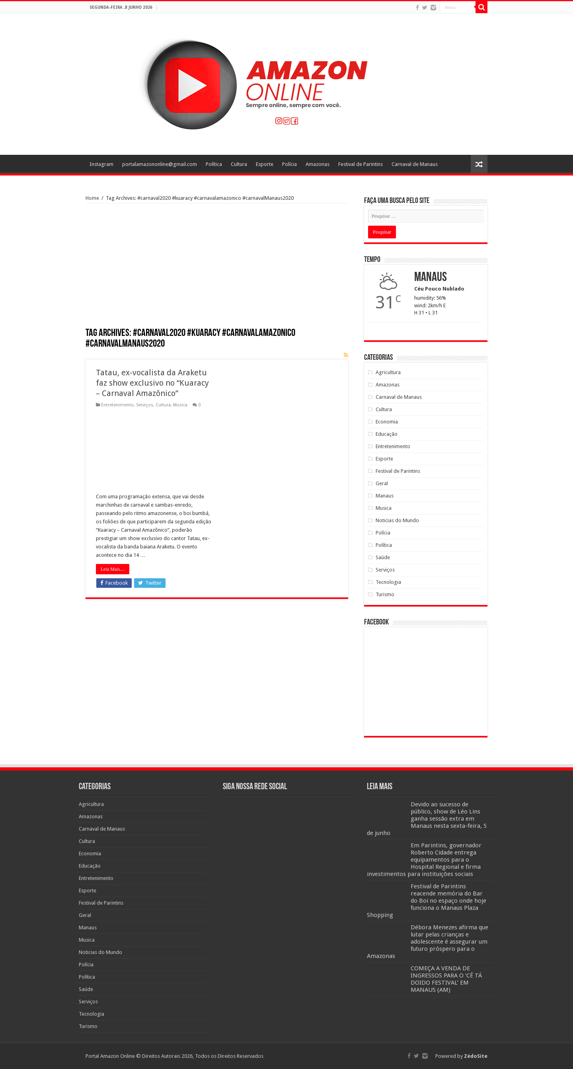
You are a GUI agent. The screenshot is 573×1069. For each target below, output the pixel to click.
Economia (387, 422)
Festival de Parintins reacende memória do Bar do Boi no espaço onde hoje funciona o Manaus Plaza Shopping (426, 901)
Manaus (385, 496)
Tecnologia (388, 582)
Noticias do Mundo (397, 520)
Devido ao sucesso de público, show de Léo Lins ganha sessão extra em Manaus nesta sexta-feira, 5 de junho (427, 819)
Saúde (383, 557)
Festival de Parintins (360, 164)
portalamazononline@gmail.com (159, 164)
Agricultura (388, 372)
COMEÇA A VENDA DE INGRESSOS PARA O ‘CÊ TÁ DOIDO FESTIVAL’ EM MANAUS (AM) (446, 979)
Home (92, 198)
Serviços (144, 405)
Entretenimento (117, 405)
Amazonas (317, 164)
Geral (382, 483)
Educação (387, 434)
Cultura (239, 164)
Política (214, 164)
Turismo (385, 594)
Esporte (264, 164)
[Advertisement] (217, 268)
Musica (180, 405)
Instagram (101, 164)
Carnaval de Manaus (415, 164)
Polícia (289, 164)
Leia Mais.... (113, 569)
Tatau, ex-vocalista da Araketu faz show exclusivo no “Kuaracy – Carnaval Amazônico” (152, 383)
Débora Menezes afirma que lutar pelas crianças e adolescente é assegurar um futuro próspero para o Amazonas (427, 942)
